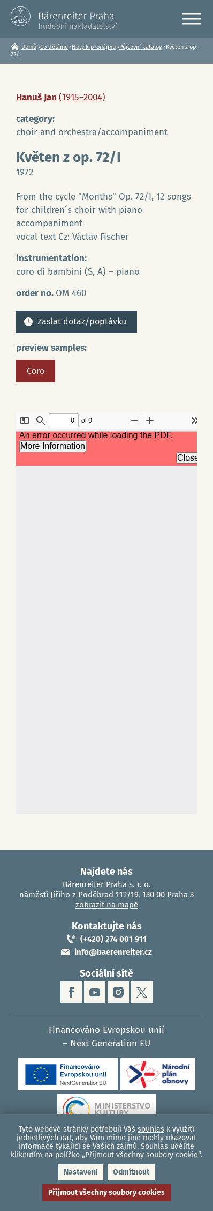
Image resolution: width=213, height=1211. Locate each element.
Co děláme (54, 46)
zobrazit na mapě (106, 905)
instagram (118, 992)
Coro (35, 371)
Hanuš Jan (60, 97)
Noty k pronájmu (94, 46)
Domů (28, 46)
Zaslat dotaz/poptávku (81, 321)
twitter (142, 992)
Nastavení (81, 1172)
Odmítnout (131, 1172)
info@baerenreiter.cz (113, 952)
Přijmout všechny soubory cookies (106, 1192)
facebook (71, 992)
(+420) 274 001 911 (113, 939)
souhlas (151, 1129)
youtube (94, 992)
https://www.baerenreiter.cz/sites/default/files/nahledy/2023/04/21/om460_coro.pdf (106, 613)
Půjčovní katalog (140, 46)
